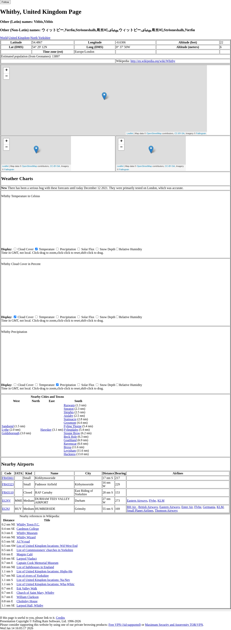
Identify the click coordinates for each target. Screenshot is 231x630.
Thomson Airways (166, 510)
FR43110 (8, 492)
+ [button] (6, 70)
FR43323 (8, 484)
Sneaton (69, 408)
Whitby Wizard (25, 537)
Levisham (70, 450)
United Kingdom (19, 37)
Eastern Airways (137, 500)
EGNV (6, 500)
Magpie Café (24, 554)
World (4, 37)
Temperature (47, 249)
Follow (5, 2)
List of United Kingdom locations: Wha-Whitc (45, 584)
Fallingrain (201, 133)
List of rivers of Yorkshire (32, 575)
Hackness (70, 454)
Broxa (67, 447)
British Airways (148, 507)
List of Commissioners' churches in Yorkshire (44, 550)
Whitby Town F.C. (27, 524)
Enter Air (187, 507)
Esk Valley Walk (26, 588)
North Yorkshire (40, 37)
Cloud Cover (26, 249)
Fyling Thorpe (73, 426)
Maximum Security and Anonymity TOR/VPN (174, 624)
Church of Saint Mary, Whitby (35, 592)
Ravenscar (70, 443)
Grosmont (70, 422)
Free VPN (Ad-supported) (124, 624)
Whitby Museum (26, 533)
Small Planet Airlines (140, 510)
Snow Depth (107, 249)
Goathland (70, 440)
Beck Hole (70, 436)
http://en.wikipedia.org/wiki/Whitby (153, 61)
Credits (60, 617)
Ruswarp (69, 405)
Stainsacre (70, 419)
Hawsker (46, 429)
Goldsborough (11, 433)
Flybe (152, 500)
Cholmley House (26, 601)
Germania (209, 507)
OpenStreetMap (154, 133)
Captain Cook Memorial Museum (37, 562)
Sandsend (8, 426)
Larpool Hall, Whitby (29, 605)
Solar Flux (87, 249)
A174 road (23, 541)
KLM (160, 500)
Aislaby (69, 415)
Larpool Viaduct (26, 558)
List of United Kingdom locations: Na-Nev (43, 580)
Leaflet (130, 133)
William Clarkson (27, 597)
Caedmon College (27, 528)
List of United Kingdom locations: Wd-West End (46, 545)
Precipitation (68, 249)
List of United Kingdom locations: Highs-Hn (44, 571)
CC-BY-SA (180, 133)
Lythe (5, 429)
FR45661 (8, 478)
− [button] (6, 76)
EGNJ (6, 508)
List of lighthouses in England (35, 567)
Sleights (69, 412)
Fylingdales (71, 429)
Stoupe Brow (72, 433)
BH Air (132, 507)
